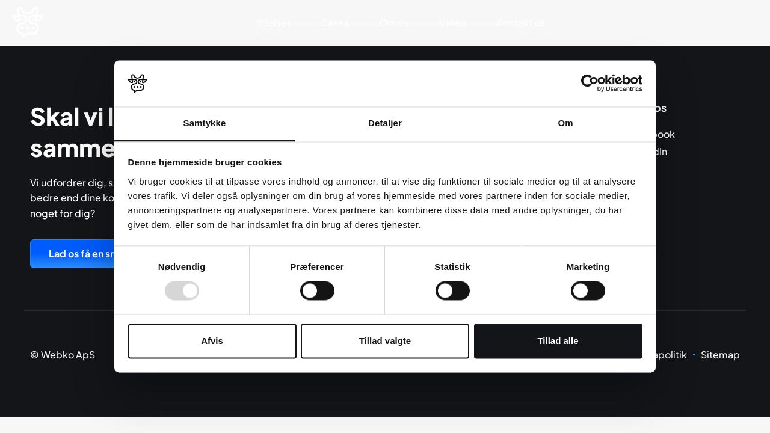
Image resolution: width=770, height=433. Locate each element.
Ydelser (273, 22)
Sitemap (720, 354)
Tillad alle (557, 341)
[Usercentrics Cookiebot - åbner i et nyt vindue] (589, 84)
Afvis (212, 341)
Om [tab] (565, 123)
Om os (394, 22)
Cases (335, 22)
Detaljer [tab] (385, 123)
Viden (452, 22)
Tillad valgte (385, 341)
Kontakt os (520, 22)
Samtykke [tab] (204, 123)
